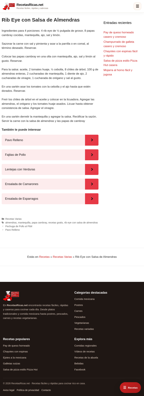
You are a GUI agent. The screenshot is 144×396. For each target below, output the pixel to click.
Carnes (78, 310)
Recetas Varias (13, 219)
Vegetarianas (81, 322)
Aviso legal (8, 390)
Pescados (80, 317)
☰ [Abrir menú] (137, 6)
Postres (78, 305)
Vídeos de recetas (84, 351)
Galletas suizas (11, 363)
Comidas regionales (85, 345)
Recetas (44, 256)
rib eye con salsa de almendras (81, 222)
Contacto (46, 390)
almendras (11, 222)
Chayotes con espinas (15, 351)
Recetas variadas (84, 328)
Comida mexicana (84, 299)
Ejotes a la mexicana (14, 357)
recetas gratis (55, 222)
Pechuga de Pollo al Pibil (18, 226)
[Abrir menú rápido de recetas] (130, 387)
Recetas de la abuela (86, 357)
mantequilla (24, 222)
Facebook (80, 369)
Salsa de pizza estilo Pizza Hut (20, 369)
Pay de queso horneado (16, 345)
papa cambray (39, 222)
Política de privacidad (28, 390)
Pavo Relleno (12, 229)
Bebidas (79, 363)
